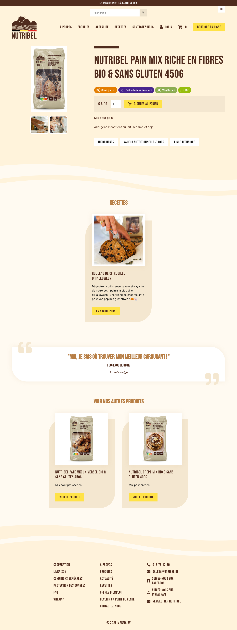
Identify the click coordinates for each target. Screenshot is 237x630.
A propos (66, 27)
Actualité (102, 27)
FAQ (55, 592)
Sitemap (58, 599)
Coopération (61, 565)
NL (221, 9)
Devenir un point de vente (117, 599)
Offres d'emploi (111, 592)
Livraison (59, 572)
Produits (84, 27)
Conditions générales (68, 578)
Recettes (121, 27)
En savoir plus (106, 311)
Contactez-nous (143, 27)
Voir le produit (69, 497)
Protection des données (69, 585)
